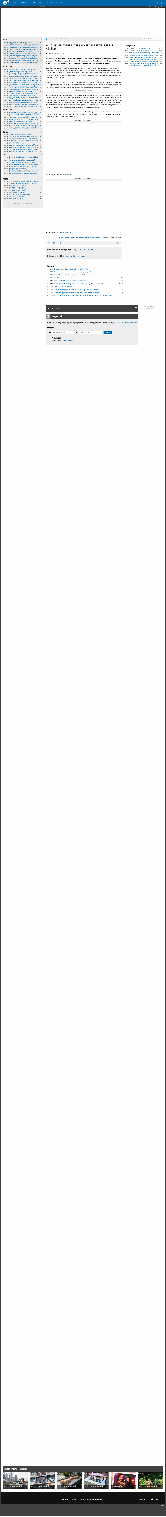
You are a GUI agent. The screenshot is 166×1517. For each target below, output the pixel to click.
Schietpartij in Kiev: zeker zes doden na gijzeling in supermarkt (23, 104)
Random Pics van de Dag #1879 (23, 51)
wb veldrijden (96, 237)
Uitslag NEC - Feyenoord (23, 187)
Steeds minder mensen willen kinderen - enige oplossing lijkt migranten (23, 46)
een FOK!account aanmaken (127, 323)
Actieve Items (5, 7)
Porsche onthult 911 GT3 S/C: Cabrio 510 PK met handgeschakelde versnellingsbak (23, 119)
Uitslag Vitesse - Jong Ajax (23, 192)
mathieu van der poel (77, 237)
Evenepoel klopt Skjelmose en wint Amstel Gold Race (23, 69)
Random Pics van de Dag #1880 (23, 42)
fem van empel (65, 237)
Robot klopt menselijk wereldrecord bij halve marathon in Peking (23, 75)
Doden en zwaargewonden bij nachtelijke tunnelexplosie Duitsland (23, 59)
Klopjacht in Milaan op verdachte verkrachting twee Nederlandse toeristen (23, 93)
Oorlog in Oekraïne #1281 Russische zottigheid (23, 140)
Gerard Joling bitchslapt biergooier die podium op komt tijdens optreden (23, 57)
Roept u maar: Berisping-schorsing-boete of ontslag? (23, 80)
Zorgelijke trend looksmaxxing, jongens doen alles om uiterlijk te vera (23, 138)
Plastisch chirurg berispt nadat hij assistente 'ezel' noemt (23, 53)
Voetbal (63, 39)
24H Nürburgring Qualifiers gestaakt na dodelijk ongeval (23, 99)
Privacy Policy (83, 1499)
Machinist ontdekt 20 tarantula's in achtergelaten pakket (23, 62)
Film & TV (49, 3)
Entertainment (25, 3)
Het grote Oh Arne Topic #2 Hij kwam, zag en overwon (23, 145)
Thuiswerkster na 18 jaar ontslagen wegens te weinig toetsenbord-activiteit (23, 47)
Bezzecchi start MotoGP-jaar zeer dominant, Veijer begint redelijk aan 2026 (23, 166)
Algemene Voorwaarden (69, 1499)
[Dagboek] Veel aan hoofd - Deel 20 (23, 134)
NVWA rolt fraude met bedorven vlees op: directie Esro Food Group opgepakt (23, 97)
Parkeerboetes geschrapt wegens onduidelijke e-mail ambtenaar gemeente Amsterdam (23, 76)
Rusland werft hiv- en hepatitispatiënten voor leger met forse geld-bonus (23, 73)
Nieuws (14, 7)
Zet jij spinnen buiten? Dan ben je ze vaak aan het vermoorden (23, 44)
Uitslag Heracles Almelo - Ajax (23, 189)
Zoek (162, 7)
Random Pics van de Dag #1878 (23, 121)
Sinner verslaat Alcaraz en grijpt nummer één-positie (23, 164)
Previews (35, 7)
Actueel (15, 3)
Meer (62, 3)
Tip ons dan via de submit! (83, 250)
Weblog (157, 7)
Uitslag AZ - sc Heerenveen (23, 168)
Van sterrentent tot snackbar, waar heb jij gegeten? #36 (23, 144)
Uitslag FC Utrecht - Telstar (23, 191)
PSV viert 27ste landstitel (23, 196)
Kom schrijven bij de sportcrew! (73, 256)
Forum (150, 7)
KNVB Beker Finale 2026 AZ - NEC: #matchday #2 (23, 136)
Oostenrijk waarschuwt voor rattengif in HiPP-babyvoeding (23, 89)
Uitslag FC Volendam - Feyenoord (23, 194)
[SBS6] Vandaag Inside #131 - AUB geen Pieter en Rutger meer (23, 147)
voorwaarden (68, 341)
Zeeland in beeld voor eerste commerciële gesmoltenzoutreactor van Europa (23, 55)
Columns (20, 7)
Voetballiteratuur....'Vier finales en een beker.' (23, 95)
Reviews (27, 7)
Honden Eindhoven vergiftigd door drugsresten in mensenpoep (23, 102)
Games (41, 3)
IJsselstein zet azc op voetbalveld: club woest (23, 162)
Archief (48, 7)
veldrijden (88, 237)
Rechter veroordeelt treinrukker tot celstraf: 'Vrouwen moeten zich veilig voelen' (23, 114)
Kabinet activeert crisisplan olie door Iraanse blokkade (23, 49)
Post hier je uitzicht (23, 142)
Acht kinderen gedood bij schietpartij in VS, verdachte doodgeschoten (23, 149)
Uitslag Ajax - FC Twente (23, 198)
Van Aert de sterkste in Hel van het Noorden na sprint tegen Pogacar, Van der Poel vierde (23, 173)
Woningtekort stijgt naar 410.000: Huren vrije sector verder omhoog (23, 151)
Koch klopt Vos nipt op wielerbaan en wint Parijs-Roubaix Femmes (23, 170)
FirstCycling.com (66, 174)
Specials (42, 7)
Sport (34, 3)
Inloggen (160, 3)
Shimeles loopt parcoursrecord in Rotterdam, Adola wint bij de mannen (23, 172)
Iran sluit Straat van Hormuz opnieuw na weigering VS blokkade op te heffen (23, 100)
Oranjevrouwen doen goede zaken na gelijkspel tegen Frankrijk (23, 86)
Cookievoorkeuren (95, 1499)
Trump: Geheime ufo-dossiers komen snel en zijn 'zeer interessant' (23, 60)
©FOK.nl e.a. (161, 1505)
